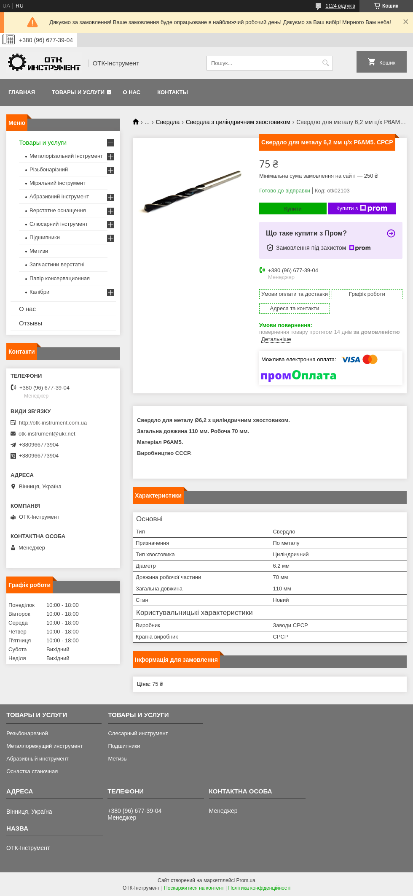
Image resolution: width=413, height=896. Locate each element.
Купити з (361, 208)
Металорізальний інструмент (66, 156)
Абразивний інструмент (59, 196)
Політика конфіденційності (259, 888)
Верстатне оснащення (58, 210)
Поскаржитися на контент (194, 888)
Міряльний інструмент (58, 183)
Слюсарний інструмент (59, 224)
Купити (293, 209)
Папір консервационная (60, 278)
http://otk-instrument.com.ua (53, 423)
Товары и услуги (78, 92)
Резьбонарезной (27, 733)
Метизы (117, 758)
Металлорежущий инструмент (44, 746)
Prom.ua (245, 880)
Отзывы (30, 323)
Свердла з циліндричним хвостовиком (238, 122)
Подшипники (124, 746)
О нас (132, 92)
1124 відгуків (340, 6)
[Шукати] (325, 63)
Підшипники (45, 237)
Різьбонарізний (49, 169)
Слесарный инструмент (138, 733)
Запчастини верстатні (57, 264)
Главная (21, 92)
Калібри (39, 292)
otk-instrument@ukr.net (47, 433)
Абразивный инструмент (37, 758)
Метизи (39, 251)
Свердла (168, 122)
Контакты (172, 92)
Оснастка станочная (32, 771)
